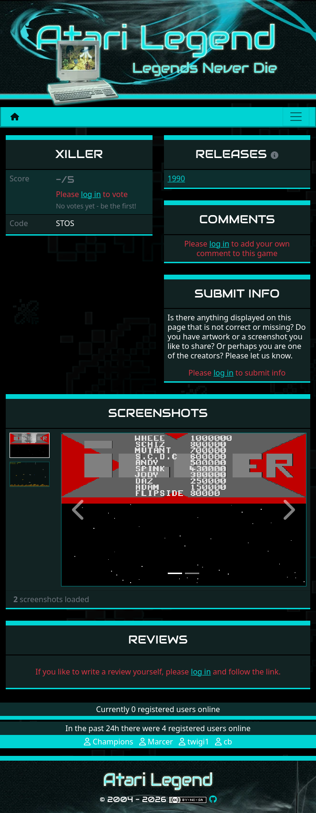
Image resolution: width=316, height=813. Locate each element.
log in (91, 194)
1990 (176, 178)
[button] (79, 509)
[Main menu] (296, 116)
